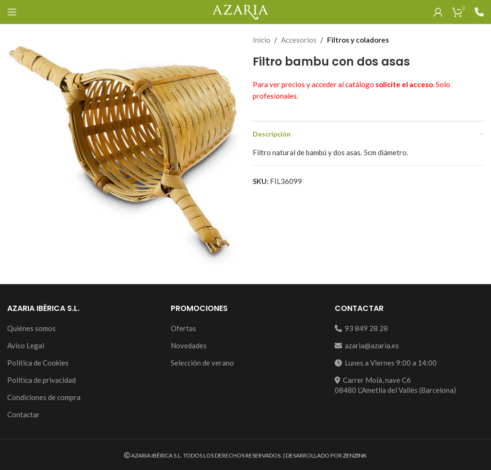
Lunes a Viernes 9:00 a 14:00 (386, 362)
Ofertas (183, 328)
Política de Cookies (38, 362)
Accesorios (298, 39)
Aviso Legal (25, 345)
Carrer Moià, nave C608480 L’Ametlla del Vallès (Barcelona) (395, 385)
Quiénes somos (31, 328)
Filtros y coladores (358, 39)
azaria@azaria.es (367, 345)
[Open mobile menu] (12, 12)
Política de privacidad (41, 380)
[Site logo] (240, 11)
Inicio (261, 39)
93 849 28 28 (361, 328)
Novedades (189, 345)
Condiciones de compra (44, 397)
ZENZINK (355, 455)
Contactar (23, 414)
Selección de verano (202, 362)
